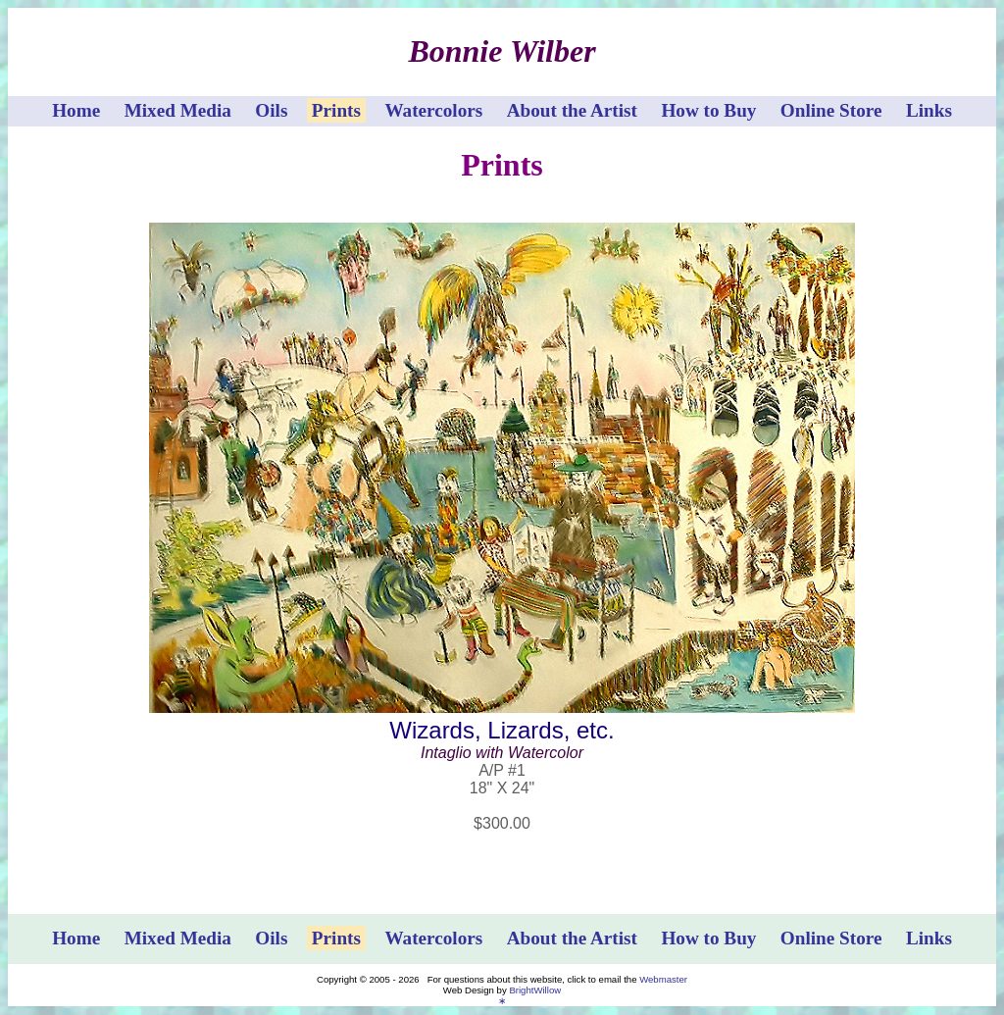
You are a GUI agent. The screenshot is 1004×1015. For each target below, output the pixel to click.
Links (929, 110)
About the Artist (572, 110)
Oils (271, 110)
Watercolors (433, 110)
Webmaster (663, 979)
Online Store (831, 110)
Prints (336, 110)
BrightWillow (535, 990)
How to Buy (708, 110)
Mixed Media (178, 110)
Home (76, 110)
